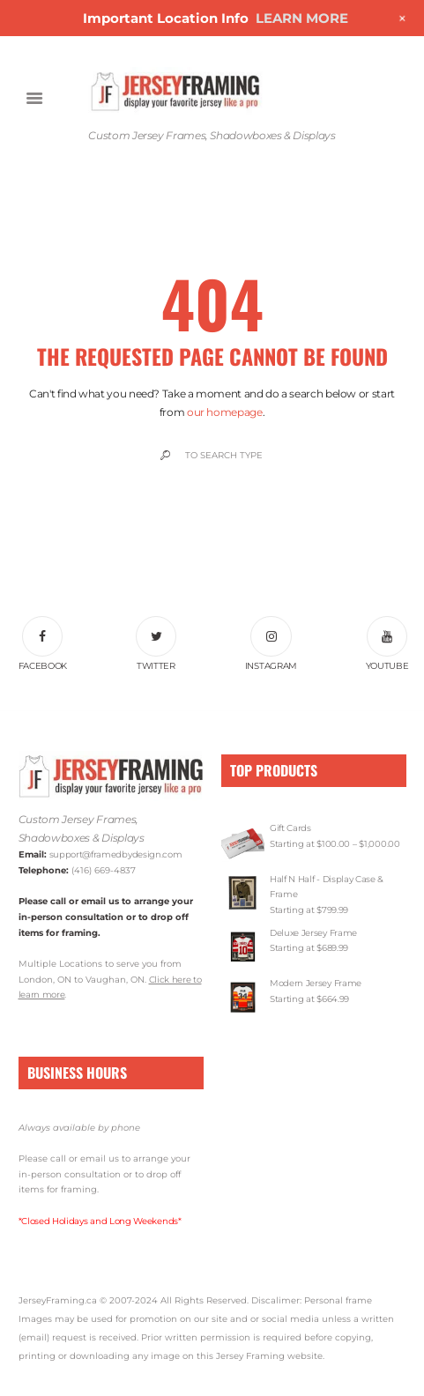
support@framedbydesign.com (115, 854)
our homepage (225, 412)
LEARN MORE (302, 18)
